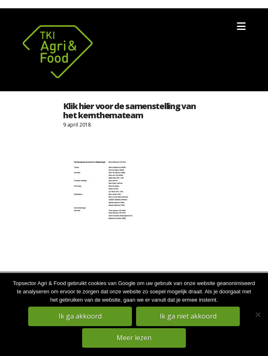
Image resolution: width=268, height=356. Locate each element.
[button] (241, 26)
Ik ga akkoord (80, 316)
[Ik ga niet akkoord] (257, 314)
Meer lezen (134, 337)
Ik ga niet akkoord (188, 316)
